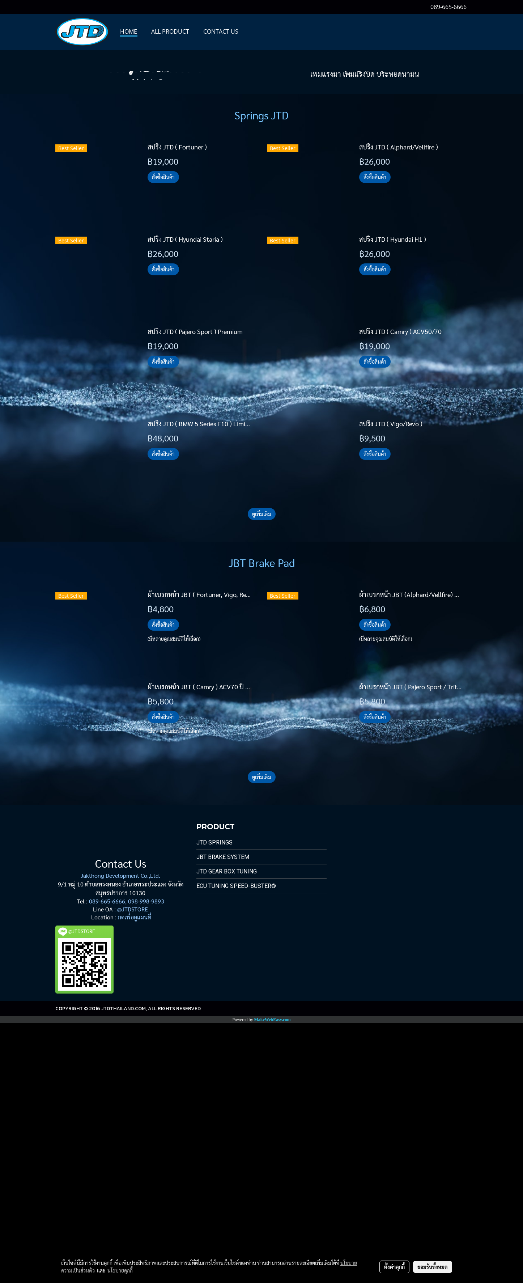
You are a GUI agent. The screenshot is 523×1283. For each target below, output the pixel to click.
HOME (128, 31)
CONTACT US (220, 31)
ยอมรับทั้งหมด (432, 1266)
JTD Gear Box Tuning (226, 1131)
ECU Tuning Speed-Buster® (236, 1145)
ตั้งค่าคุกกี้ (394, 1266)
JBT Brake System (222, 1116)
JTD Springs (214, 1102)
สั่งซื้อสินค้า (163, 436)
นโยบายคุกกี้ (120, 1270)
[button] (252, 32)
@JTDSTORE (132, 1169)
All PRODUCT (170, 31)
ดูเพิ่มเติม (261, 773)
